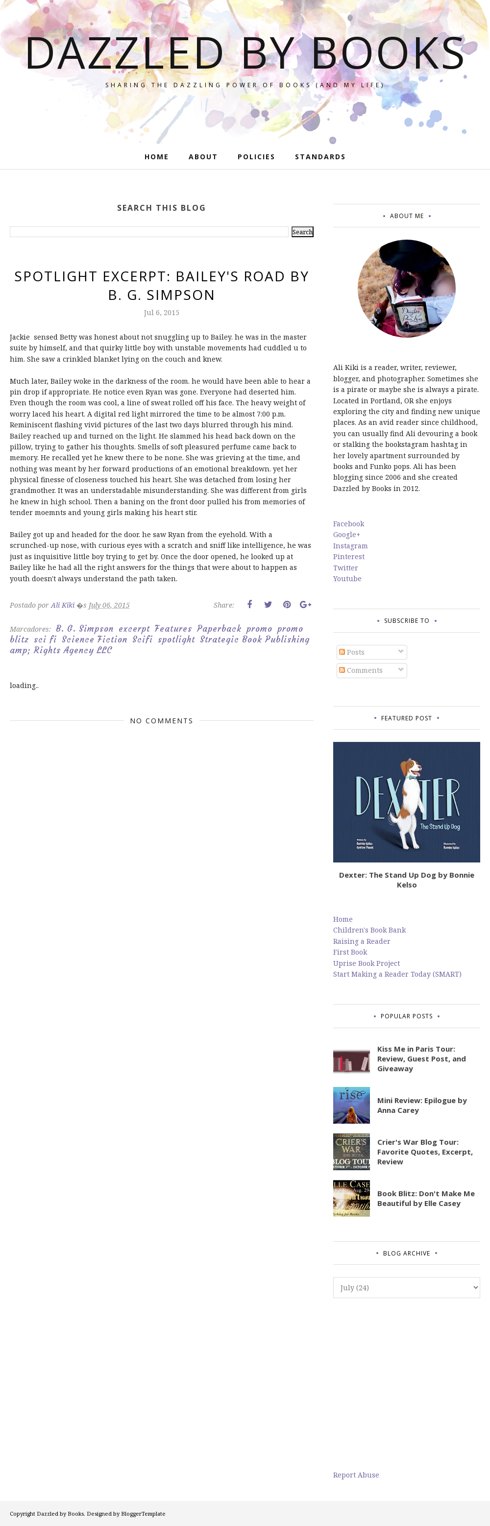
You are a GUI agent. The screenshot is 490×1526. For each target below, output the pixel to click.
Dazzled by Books (245, 51)
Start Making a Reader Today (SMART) (397, 974)
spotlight (176, 639)
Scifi (142, 639)
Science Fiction (94, 639)
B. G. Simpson (85, 628)
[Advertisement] (406, 1384)
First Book (350, 952)
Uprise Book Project (366, 963)
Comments (361, 670)
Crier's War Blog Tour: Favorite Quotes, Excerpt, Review (425, 1151)
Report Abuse (356, 1474)
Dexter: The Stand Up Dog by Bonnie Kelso (406, 879)
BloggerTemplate (143, 1513)
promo (259, 628)
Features (173, 628)
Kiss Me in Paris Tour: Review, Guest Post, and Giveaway (421, 1058)
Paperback (219, 628)
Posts (352, 652)
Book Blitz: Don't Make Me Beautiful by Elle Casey (426, 1198)
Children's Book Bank (369, 930)
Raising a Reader (362, 941)
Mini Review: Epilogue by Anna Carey (422, 1105)
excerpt (134, 628)
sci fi (45, 639)
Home (343, 919)
